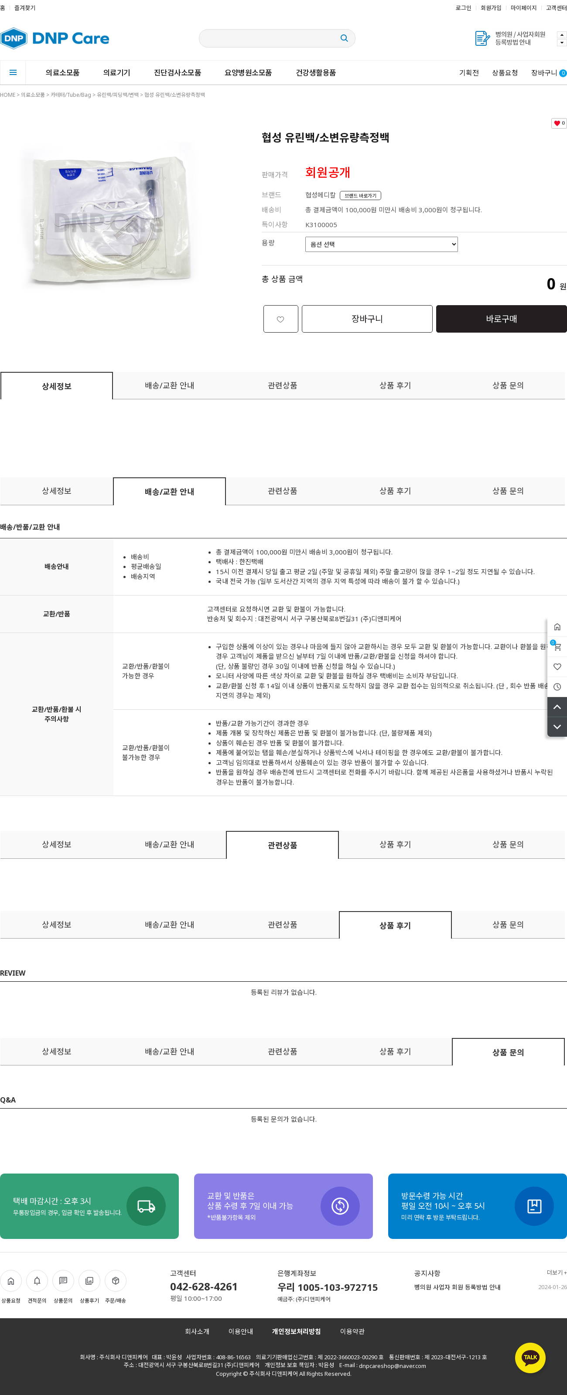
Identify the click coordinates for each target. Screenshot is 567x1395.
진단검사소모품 (178, 73)
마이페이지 (524, 7)
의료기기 (116, 73)
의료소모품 (63, 73)
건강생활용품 (316, 73)
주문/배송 (115, 1287)
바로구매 (501, 319)
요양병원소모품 (248, 73)
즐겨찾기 (24, 7)
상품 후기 (395, 385)
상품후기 (89, 1287)
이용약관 (352, 1331)
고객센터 (556, 7)
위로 (557, 707)
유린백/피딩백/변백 (118, 95)
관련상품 (282, 385)
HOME (7, 95)
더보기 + (557, 1273)
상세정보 (57, 386)
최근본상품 (557, 687)
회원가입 (491, 7)
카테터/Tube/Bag (71, 95)
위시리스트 (557, 667)
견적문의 (37, 1287)
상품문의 (63, 1287)
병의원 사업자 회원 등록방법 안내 (457, 1287)
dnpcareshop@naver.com (392, 1366)
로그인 (463, 7)
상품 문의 (508, 385)
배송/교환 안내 (170, 385)
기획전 (469, 73)
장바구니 (553, 643)
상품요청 (505, 73)
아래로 (557, 727)
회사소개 (197, 1331)
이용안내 (241, 1331)
